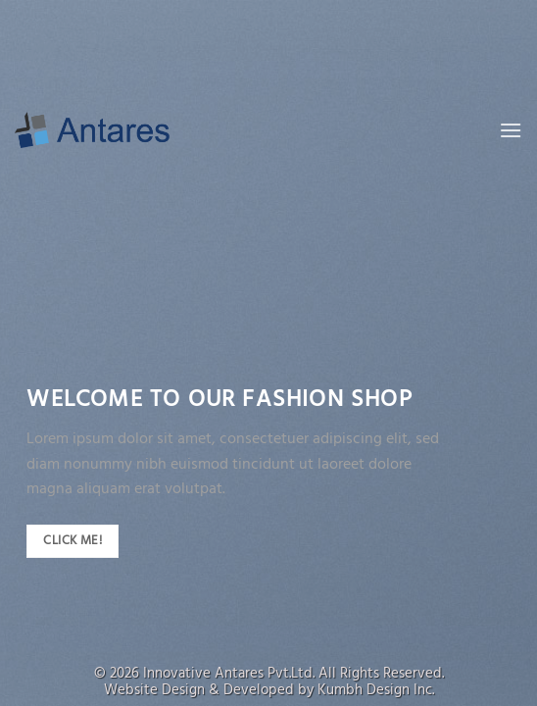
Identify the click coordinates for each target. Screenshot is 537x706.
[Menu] (510, 130)
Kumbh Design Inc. (375, 690)
